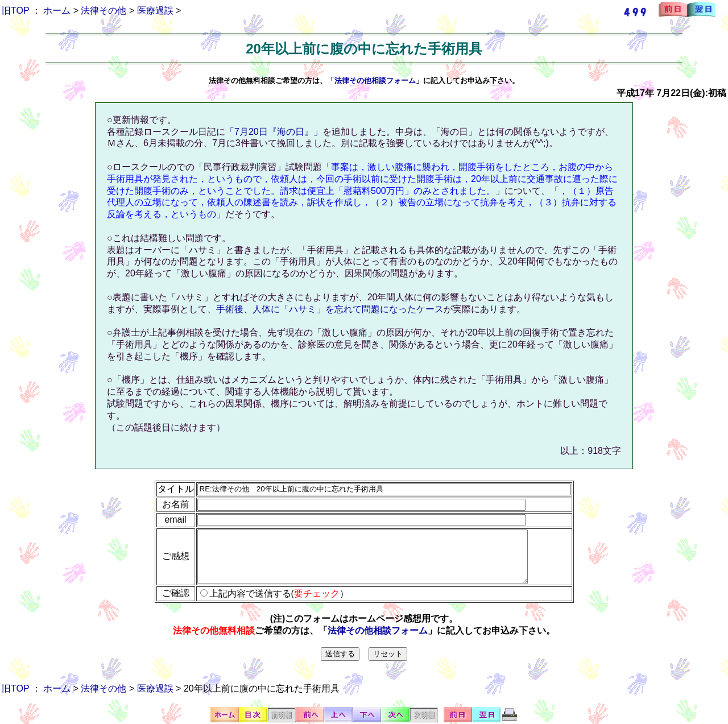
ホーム (57, 10)
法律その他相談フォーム (375, 80)
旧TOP (15, 10)
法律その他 (103, 10)
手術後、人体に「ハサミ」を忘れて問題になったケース (330, 309)
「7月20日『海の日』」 (273, 131)
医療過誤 (155, 10)
